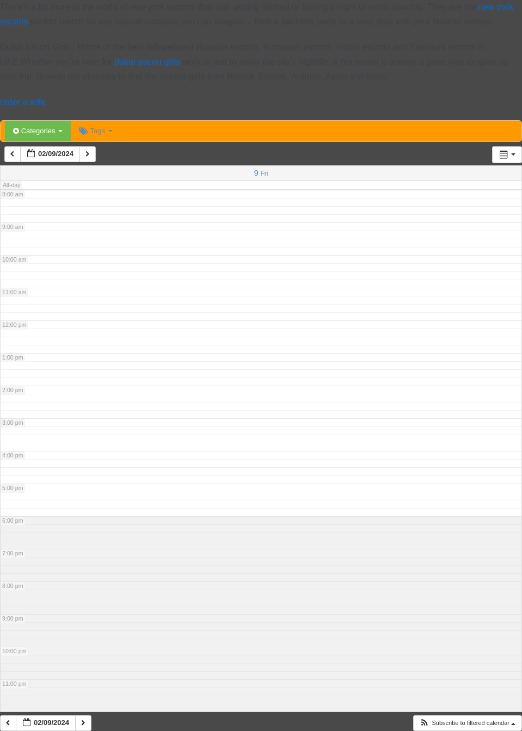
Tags (95, 131)
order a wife (23, 102)
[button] (467, 723)
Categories (38, 131)
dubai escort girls (147, 61)
